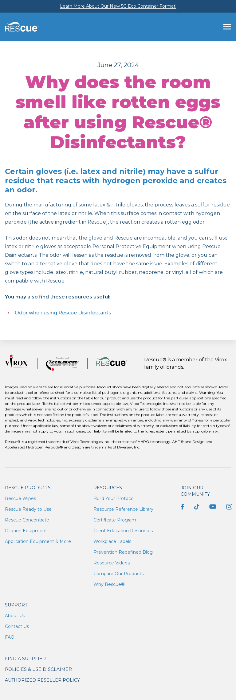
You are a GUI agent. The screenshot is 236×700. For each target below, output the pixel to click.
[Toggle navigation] (227, 26)
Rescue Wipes (20, 498)
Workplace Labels (112, 541)
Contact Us (17, 626)
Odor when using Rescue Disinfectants (63, 313)
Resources (107, 487)
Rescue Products (28, 487)
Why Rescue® (109, 584)
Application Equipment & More (38, 541)
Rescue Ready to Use (28, 509)
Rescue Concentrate (27, 520)
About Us (15, 615)
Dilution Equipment (26, 530)
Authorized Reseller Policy (42, 680)
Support (16, 605)
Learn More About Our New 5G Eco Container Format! (118, 6)
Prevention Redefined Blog (123, 552)
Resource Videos (111, 563)
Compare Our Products (118, 573)
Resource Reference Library (123, 509)
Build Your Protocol (114, 498)
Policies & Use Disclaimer (38, 669)
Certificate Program (114, 520)
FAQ (9, 637)
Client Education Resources (123, 530)
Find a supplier (25, 658)
